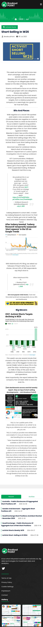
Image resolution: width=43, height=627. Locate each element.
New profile (23, 133)
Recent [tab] (11, 491)
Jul (27, 19)
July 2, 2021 (21, 206)
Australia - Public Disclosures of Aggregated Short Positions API (19, 497)
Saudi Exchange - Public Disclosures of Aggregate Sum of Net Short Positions (17, 518)
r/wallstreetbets (12, 119)
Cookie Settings (7, 581)
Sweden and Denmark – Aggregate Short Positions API (18, 504)
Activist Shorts (9, 27)
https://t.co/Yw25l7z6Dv (21, 197)
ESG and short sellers (15, 126)
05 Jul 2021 (21, 36)
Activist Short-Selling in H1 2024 (14, 529)
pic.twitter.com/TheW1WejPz (22, 199)
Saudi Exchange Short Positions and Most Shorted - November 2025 (21, 511)
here (8, 220)
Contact (4, 589)
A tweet (34, 213)
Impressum (5, 585)
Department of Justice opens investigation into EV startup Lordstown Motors (22, 154)
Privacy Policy (6, 577)
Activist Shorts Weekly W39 (13, 525)
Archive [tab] (31, 491)
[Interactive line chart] (21, 239)
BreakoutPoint (8, 36)
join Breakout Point (27, 429)
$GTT (26, 187)
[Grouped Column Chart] (21, 328)
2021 (21, 19)
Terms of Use (6, 572)
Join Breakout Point (27, 386)
